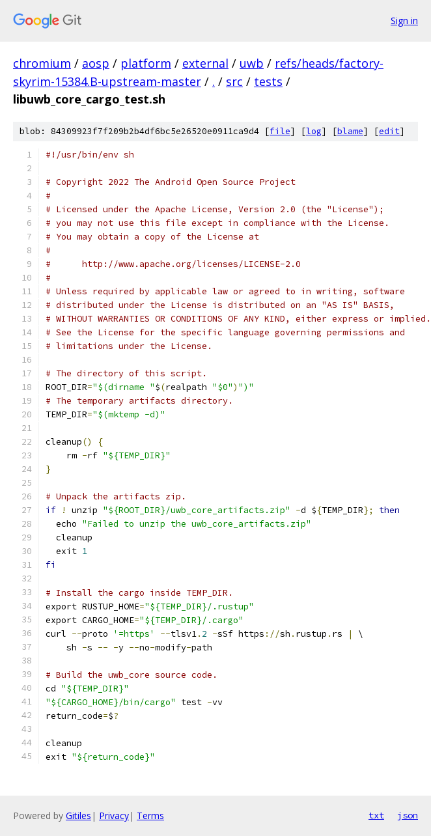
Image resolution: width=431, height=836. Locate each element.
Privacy (114, 815)
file (280, 131)
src (234, 81)
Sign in (404, 20)
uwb (252, 63)
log (314, 131)
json (407, 815)
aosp (95, 63)
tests (268, 81)
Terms (150, 815)
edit (389, 131)
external (205, 63)
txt (376, 815)
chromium (42, 63)
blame (350, 131)
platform (145, 63)
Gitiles (78, 815)
